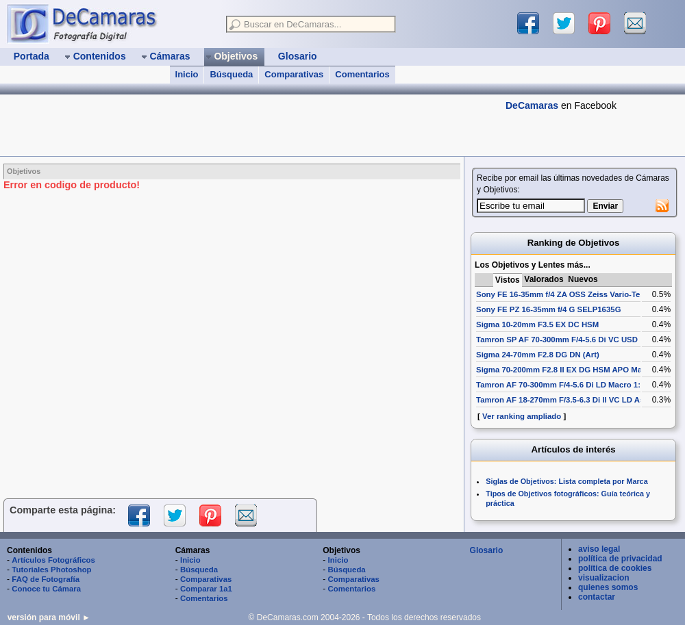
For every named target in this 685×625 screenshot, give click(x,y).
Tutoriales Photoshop (51, 569)
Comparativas (293, 74)
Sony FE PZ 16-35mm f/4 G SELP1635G (548, 309)
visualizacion (604, 578)
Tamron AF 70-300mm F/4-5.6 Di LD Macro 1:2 (560, 385)
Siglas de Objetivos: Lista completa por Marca (566, 481)
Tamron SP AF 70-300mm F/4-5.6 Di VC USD (557, 339)
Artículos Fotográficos (53, 560)
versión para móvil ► (49, 617)
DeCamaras (532, 105)
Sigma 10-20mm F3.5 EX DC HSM (537, 324)
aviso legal (599, 549)
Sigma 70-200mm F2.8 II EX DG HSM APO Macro (565, 370)
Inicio (187, 74)
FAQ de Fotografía (45, 579)
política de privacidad (620, 558)
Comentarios (362, 74)
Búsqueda (231, 74)
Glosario (486, 550)
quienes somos (608, 587)
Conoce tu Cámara (46, 589)
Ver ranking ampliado (521, 416)
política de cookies (614, 568)
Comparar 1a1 (206, 589)
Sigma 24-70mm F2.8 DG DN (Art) (537, 354)
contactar (596, 597)
